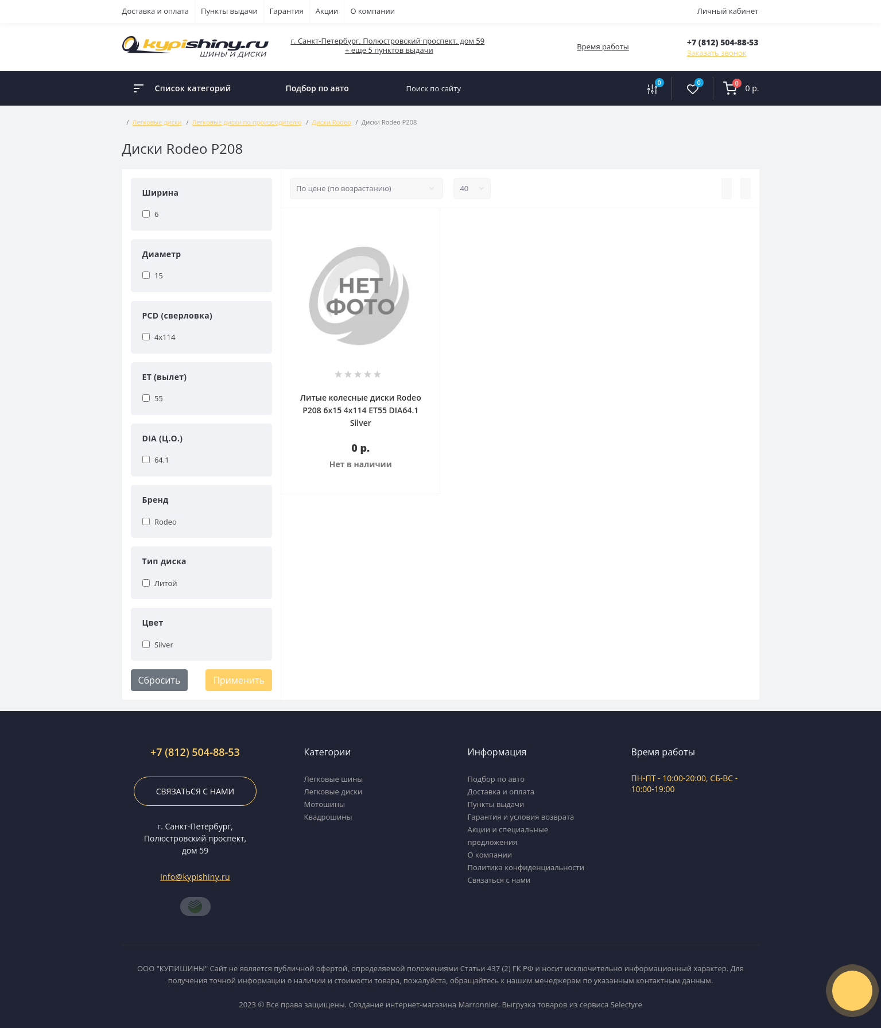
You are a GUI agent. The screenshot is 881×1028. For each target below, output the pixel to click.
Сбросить (159, 680)
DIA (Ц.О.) (162, 438)
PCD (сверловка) (177, 315)
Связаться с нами (195, 791)
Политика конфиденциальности (526, 867)
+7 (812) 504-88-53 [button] (195, 752)
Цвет (153, 622)
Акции (327, 11)
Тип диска (164, 561)
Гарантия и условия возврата (521, 817)
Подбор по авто (317, 88)
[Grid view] (745, 189)
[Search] (621, 88)
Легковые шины (333, 779)
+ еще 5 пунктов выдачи (389, 50)
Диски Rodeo (331, 122)
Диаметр (161, 254)
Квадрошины (328, 817)
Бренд (155, 499)
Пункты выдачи (229, 11)
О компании (372, 11)
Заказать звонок (717, 52)
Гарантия (287, 11)
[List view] (726, 189)
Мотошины (325, 804)
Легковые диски (157, 122)
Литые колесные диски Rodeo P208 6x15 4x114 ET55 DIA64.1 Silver (360, 410)
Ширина (160, 192)
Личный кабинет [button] (728, 11)
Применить (239, 680)
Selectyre (626, 1004)
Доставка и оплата (155, 11)
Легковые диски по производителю (247, 122)
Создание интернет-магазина (402, 1004)
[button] (722, 42)
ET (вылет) (164, 376)
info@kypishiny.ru (195, 876)
